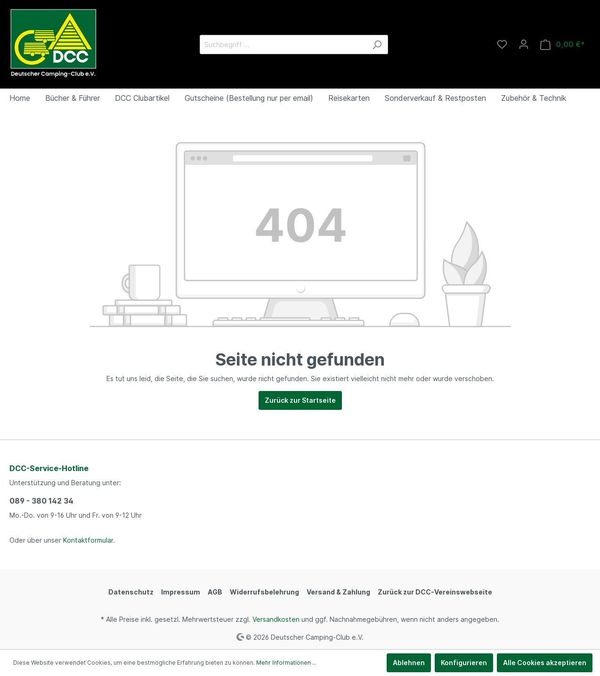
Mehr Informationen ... (286, 662)
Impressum (180, 592)
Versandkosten (276, 619)
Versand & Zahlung (338, 592)
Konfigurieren (464, 663)
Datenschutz (131, 592)
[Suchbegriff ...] (283, 44)
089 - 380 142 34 (41, 500)
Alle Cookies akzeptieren (544, 663)
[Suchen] (377, 44)
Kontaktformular (88, 540)
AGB (215, 592)
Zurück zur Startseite (300, 400)
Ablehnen (409, 663)
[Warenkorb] (563, 44)
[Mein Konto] (524, 44)
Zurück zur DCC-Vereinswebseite (435, 592)
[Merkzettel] (502, 44)
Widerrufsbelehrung (264, 592)
